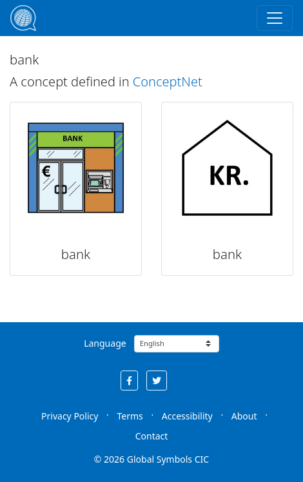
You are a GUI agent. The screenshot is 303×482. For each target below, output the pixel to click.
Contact (151, 436)
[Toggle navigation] (275, 18)
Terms (129, 416)
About (244, 416)
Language (105, 343)
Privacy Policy (69, 416)
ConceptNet (167, 81)
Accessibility (187, 416)
